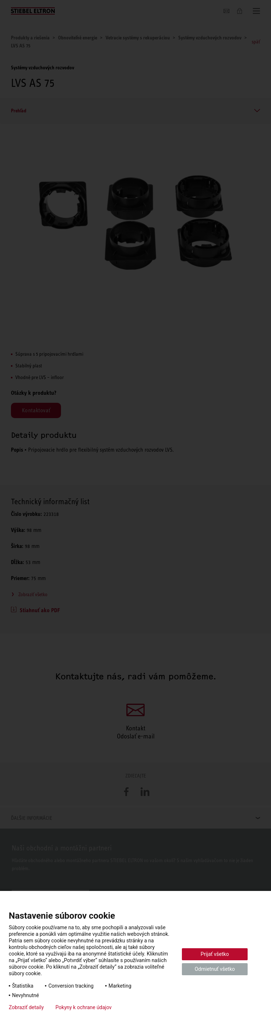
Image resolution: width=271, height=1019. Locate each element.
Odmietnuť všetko (215, 969)
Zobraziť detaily (26, 1007)
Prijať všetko (215, 954)
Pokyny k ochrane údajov (84, 1007)
